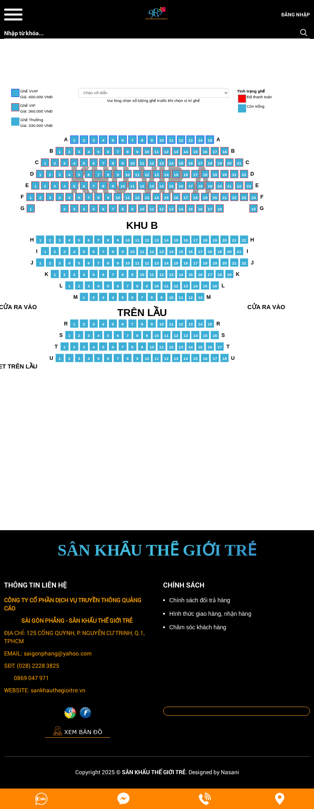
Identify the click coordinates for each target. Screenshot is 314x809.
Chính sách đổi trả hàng (199, 600)
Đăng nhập (295, 14)
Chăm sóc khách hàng (197, 627)
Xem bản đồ (77, 730)
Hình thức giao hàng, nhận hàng (210, 613)
